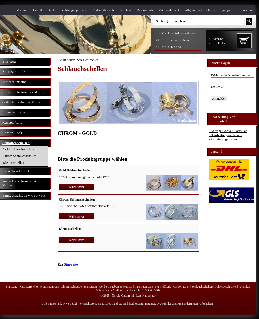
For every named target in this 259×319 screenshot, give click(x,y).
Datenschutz (145, 10)
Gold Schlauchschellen (18, 149)
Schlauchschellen (87, 60)
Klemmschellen (13, 163)
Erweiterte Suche (44, 10)
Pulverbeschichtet (225, 286)
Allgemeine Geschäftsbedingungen (208, 10)
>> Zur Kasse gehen (172, 40)
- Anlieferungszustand (223, 139)
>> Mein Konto (168, 47)
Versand (22, 10)
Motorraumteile (49, 286)
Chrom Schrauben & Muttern (79, 286)
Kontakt (125, 10)
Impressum (245, 10)
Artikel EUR (217, 41)
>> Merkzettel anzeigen (175, 33)
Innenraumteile (143, 286)
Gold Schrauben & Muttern (115, 286)
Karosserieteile (29, 286)
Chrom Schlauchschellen (20, 156)
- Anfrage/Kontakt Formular (228, 131)
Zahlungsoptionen (74, 10)
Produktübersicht (103, 10)
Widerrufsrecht (169, 10)
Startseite (71, 264)
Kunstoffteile (163, 286)
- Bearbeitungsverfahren (225, 135)
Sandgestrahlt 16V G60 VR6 (142, 290)
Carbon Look (181, 286)
